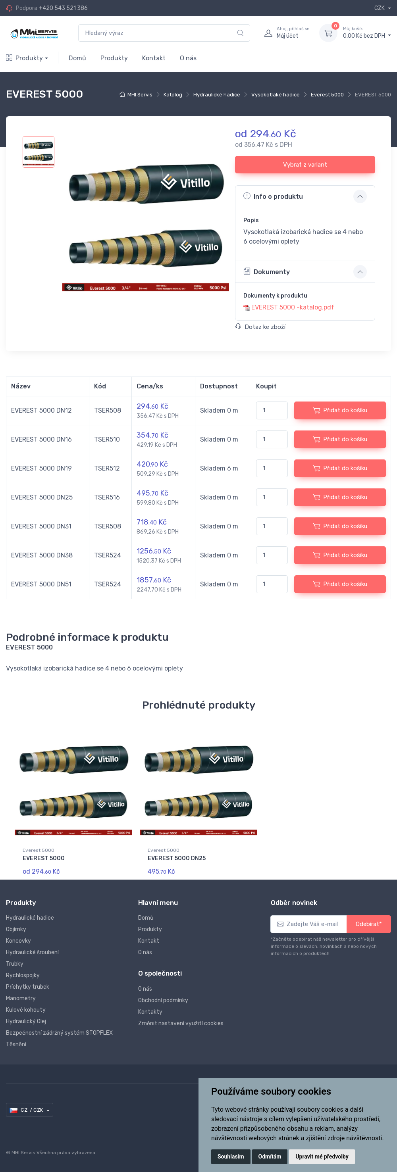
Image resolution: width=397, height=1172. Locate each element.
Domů (77, 58)
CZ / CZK (27, 1110)
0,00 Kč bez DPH (367, 32)
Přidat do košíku (340, 410)
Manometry (21, 998)
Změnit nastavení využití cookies (181, 1023)
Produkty (24, 58)
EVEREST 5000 (44, 858)
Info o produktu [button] (273, 196)
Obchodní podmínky (163, 1000)
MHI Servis (139, 95)
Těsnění (16, 1044)
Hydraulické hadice (216, 95)
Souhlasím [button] (231, 1156)
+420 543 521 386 (63, 8)
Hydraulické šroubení (32, 952)
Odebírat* (369, 924)
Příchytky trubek (27, 987)
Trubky (14, 964)
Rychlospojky (23, 975)
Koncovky (18, 941)
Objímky (16, 929)
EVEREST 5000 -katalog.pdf (292, 307)
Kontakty (150, 1012)
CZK (380, 8)
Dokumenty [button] (266, 271)
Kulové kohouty (26, 1010)
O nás (188, 58)
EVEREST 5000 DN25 (177, 858)
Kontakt (154, 58)
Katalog (173, 95)
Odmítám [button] (269, 1156)
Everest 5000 (327, 95)
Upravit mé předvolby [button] (321, 1156)
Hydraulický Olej (26, 1021)
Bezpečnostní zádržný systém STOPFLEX (59, 1033)
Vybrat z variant (305, 164)
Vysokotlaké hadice (275, 95)
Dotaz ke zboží (260, 326)
